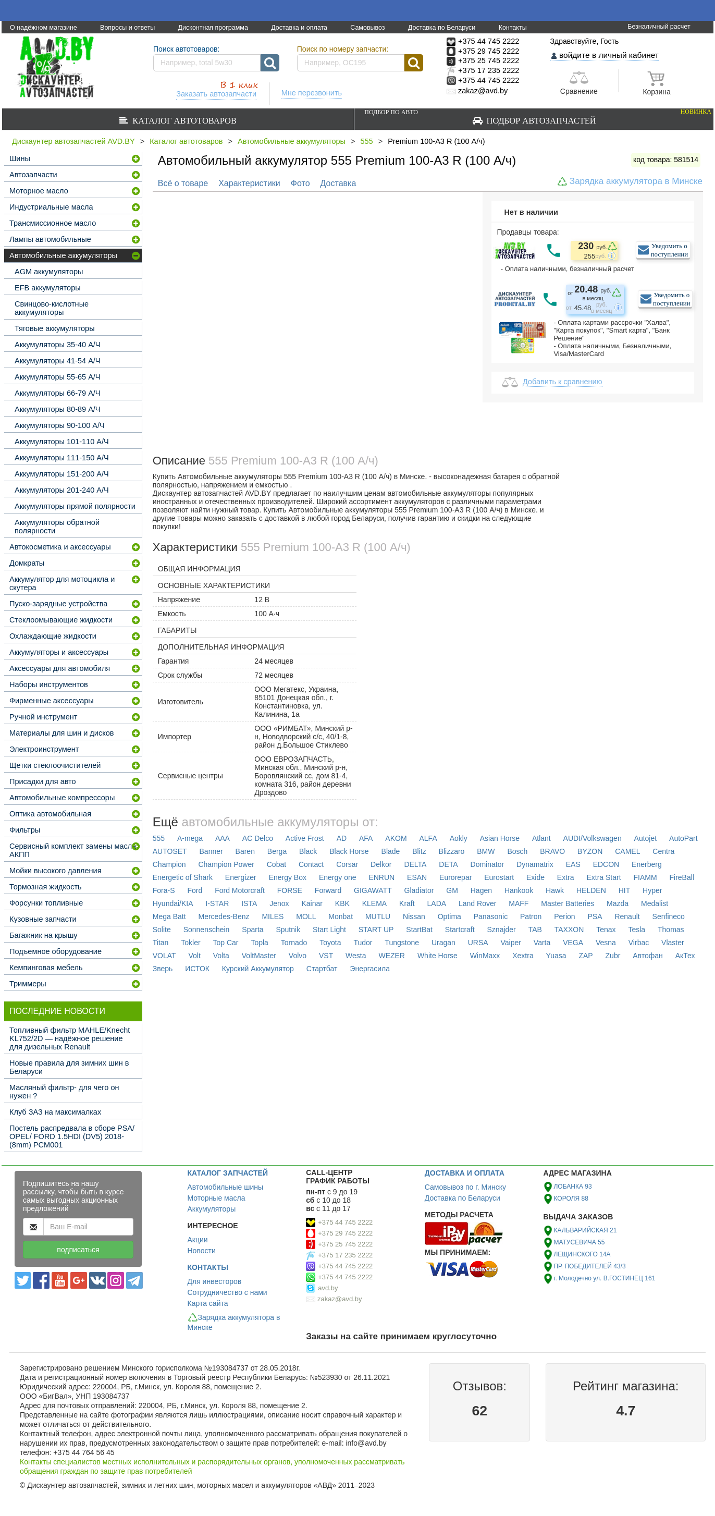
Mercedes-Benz (223, 916)
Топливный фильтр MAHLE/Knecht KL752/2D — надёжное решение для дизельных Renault (69, 1038)
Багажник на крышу (43, 935)
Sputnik (288, 929)
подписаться (78, 1249)
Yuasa (556, 955)
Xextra (522, 955)
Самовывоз (367, 27)
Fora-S (164, 890)
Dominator (487, 864)
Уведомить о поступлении (669, 250)
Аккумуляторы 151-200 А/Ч (62, 474)
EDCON (606, 864)
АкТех (685, 955)
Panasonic (491, 916)
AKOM (395, 838)
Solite (162, 929)
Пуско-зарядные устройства (58, 604)
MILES (272, 916)
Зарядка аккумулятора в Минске (636, 181)
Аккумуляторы (212, 1209)
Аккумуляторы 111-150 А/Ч (62, 458)
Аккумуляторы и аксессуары (58, 652)
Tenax (605, 929)
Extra (565, 877)
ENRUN (381, 877)
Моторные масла (216, 1198)
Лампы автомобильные (50, 239)
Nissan (414, 916)
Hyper (652, 890)
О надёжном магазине (43, 27)
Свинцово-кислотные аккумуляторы (52, 308)
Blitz (419, 851)
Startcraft (460, 929)
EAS (573, 864)
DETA (448, 864)
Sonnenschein (206, 929)
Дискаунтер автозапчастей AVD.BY (73, 141)
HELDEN (591, 890)
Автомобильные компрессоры (62, 797)
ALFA (428, 838)
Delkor (381, 864)
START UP (376, 929)
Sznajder (501, 929)
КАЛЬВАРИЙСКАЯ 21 (585, 1230)
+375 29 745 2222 (345, 1233)
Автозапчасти (33, 174)
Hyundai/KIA (173, 903)
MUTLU (377, 916)
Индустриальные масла (51, 207)
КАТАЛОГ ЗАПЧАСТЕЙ (228, 1173)
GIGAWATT (373, 890)
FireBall (681, 877)
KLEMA (374, 903)
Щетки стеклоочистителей (55, 765)
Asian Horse (500, 838)
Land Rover (477, 903)
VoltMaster (259, 955)
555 (366, 141)
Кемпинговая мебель (46, 967)
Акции (198, 1240)
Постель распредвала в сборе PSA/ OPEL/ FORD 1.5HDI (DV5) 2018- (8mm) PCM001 (71, 1136)
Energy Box (287, 877)
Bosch (517, 851)
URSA (478, 942)
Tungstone (402, 942)
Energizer (240, 877)
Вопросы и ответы (127, 27)
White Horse (437, 955)
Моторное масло (38, 191)
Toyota (330, 942)
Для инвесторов (215, 1281)
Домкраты (26, 563)
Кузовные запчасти (43, 919)
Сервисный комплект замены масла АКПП (72, 850)
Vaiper (511, 942)
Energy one (337, 877)
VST (326, 955)
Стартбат (322, 968)
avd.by (328, 1288)
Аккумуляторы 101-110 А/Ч (62, 441)
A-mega (190, 838)
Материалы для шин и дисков (61, 733)
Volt (195, 955)
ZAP (585, 955)
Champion (169, 864)
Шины (19, 158)
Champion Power (226, 864)
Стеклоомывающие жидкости (61, 620)
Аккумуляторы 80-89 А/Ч (58, 409)
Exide (535, 877)
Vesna (606, 942)
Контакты (513, 27)
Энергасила (370, 968)
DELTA (415, 864)
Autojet (645, 838)
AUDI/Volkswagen (592, 838)
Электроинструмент (44, 749)
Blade (390, 851)
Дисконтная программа (213, 27)
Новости (202, 1250)
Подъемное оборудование (55, 951)
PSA (595, 916)
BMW (486, 851)
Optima (449, 916)
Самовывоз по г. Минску (465, 1187)
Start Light (329, 929)
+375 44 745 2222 (345, 1222)
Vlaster (672, 942)
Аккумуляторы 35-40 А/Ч (58, 344)
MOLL (306, 916)
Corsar (347, 864)
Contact (311, 864)
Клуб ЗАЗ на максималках (55, 1112)
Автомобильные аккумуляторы (292, 141)
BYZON (589, 851)
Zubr (613, 955)
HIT (625, 890)
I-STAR (217, 903)
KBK (342, 903)
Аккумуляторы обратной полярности (57, 526)
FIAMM (645, 877)
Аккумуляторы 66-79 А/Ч (58, 393)
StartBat (419, 929)
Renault (626, 916)
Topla (259, 942)
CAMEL (627, 851)
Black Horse (348, 851)
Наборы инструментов (48, 684)
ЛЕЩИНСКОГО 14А (581, 1254)
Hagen (481, 890)
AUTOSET (170, 851)
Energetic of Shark (183, 877)
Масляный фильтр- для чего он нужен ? (64, 1091)
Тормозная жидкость (45, 887)
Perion (564, 916)
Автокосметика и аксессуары (60, 547)
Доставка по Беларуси (442, 27)
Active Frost (305, 838)
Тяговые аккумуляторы (55, 328)
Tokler (190, 942)
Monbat (340, 916)
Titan (161, 942)
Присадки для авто (42, 781)
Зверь (163, 968)
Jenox (279, 903)
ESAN (417, 877)
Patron (530, 916)
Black (308, 851)
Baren (245, 851)
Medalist (654, 903)
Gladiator (419, 890)
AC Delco (257, 838)
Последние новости (57, 1011)
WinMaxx (485, 955)
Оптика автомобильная (50, 814)
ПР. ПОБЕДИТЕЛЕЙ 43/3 (589, 1266)
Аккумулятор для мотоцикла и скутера (62, 583)
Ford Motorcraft (240, 890)
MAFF (518, 903)
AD (342, 838)
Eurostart (499, 877)
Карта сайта (208, 1303)
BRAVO (552, 851)
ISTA (249, 903)
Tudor (362, 942)
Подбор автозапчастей (537, 116)
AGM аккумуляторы (49, 271)
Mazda (617, 903)
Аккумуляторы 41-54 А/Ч (58, 361)
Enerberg (647, 864)
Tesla (636, 929)
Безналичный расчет (658, 26)
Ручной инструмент (43, 717)
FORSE (289, 890)
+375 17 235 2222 (345, 1255)
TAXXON (569, 929)
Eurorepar (455, 877)
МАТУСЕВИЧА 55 (579, 1242)
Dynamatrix (534, 864)
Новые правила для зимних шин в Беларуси (69, 1067)
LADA (437, 903)
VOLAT (164, 955)
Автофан (648, 955)
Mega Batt (169, 916)
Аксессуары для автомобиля (59, 668)
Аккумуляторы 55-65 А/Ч (58, 377)
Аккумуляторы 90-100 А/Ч (60, 425)
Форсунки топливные (46, 903)
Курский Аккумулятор (258, 968)
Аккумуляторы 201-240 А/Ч (62, 490)
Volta (221, 955)
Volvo (297, 955)
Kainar (311, 903)
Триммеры (27, 984)
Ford (194, 890)
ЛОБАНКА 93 (572, 1186)
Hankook (518, 890)
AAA (222, 838)
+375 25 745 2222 (345, 1244)
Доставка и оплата (299, 27)
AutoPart (683, 838)
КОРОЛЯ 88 (570, 1198)
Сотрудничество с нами (227, 1292)
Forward (328, 890)
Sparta (252, 929)
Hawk (555, 890)
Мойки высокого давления (55, 870)
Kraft (407, 903)
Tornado (294, 942)
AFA (366, 838)
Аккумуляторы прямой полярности (75, 506)
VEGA (573, 942)
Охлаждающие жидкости (52, 636)
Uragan (443, 942)
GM (452, 890)
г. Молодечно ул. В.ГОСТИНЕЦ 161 (604, 1278)
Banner (211, 851)
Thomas (671, 929)
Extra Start (603, 877)
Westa (356, 955)
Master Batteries (567, 903)
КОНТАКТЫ (208, 1267)
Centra (663, 851)
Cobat (276, 864)
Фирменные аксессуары (51, 700)
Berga (277, 851)
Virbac (638, 942)
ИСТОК (197, 968)
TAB (535, 929)
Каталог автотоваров (182, 120)
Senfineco (668, 916)
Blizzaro (452, 851)
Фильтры (24, 830)
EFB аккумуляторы (48, 288)
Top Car (226, 942)
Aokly (458, 838)
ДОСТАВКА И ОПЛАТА (464, 1173)
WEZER (391, 955)
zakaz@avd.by (339, 1299)
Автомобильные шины (226, 1187)
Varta (542, 942)
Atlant (541, 838)
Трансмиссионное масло (52, 223)
